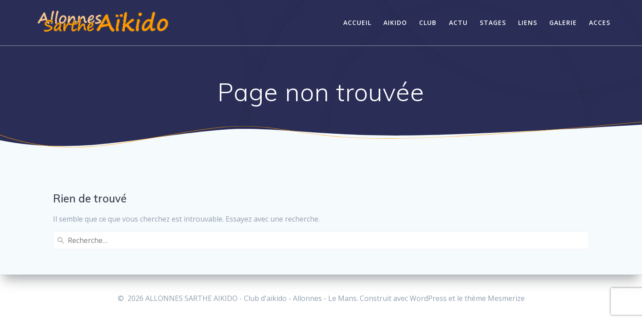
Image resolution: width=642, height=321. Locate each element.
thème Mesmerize (495, 298)
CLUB (427, 22)
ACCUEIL (357, 22)
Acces (599, 22)
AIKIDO (395, 22)
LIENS (527, 22)
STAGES (493, 22)
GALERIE (563, 22)
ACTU (458, 22)
